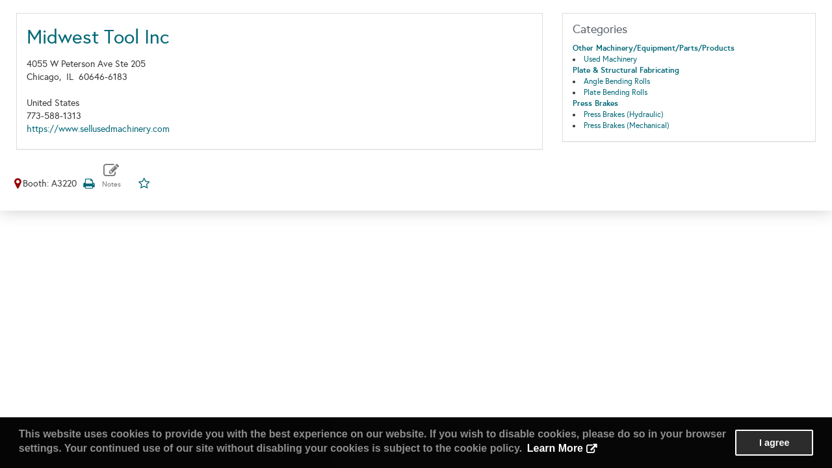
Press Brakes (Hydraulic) (624, 114)
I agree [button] (774, 442)
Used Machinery (610, 59)
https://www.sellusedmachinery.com (98, 129)
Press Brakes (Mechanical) (627, 125)
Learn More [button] (555, 448)
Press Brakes (595, 103)
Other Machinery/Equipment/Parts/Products (653, 48)
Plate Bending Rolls (615, 92)
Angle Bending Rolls (617, 81)
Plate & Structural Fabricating (626, 70)
